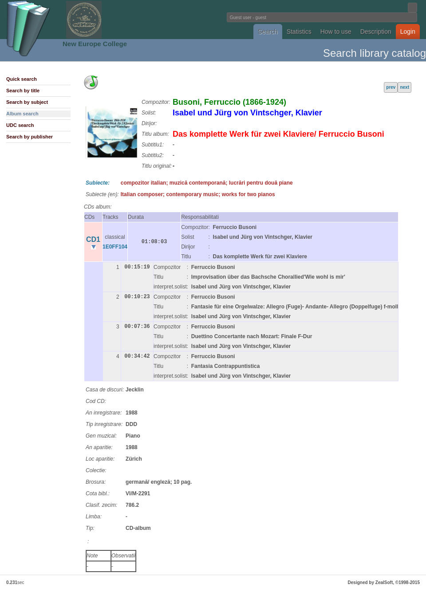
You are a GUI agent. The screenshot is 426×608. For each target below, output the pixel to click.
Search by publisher (29, 136)
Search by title (22, 90)
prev (390, 87)
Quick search (21, 79)
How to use (335, 31)
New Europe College (95, 43)
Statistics (299, 31)
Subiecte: (98, 183)
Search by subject (27, 102)
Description (375, 31)
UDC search (20, 125)
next (404, 87)
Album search (22, 113)
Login (407, 31)
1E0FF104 (115, 247)
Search (267, 31)
